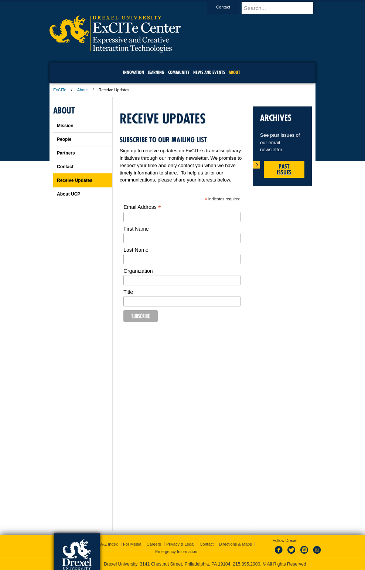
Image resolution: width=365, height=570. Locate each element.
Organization (138, 271)
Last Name (136, 250)
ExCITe (59, 90)
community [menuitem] (179, 72)
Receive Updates (74, 180)
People (64, 139)
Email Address (142, 207)
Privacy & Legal (180, 544)
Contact (230, 7)
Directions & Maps (235, 544)
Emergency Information (176, 551)
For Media (132, 544)
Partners (66, 153)
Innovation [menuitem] (133, 72)
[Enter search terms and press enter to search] (282, 8)
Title (128, 292)
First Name (136, 229)
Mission (65, 125)
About (82, 90)
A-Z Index (109, 544)
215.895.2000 (246, 564)
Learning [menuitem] (156, 72)
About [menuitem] (234, 72)
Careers (154, 544)
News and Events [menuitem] (209, 72)
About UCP (68, 194)
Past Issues (284, 169)
